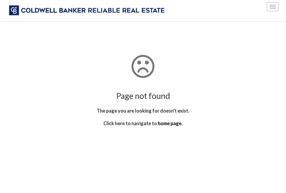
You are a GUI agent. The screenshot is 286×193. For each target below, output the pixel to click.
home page (169, 123)
